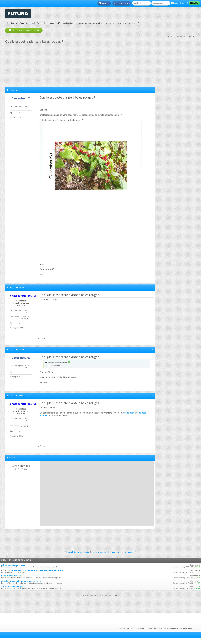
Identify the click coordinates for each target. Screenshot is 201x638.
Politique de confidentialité (169, 628)
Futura (122, 628)
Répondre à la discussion (24, 30)
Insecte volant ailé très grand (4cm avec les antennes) (113, 552)
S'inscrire (104, 3)
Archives (130, 628)
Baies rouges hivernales (12, 576)
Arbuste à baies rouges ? (12, 586)
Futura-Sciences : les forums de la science (37, 23)
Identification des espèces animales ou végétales (83, 23)
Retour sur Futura (122, 3)
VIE (58, 23)
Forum (14, 23)
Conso (137, 628)
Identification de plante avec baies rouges (21, 581)
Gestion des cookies (149, 628)
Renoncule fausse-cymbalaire (77, 552)
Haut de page (186, 628)
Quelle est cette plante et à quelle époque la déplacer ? (37, 570)
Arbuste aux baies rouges (13, 565)
